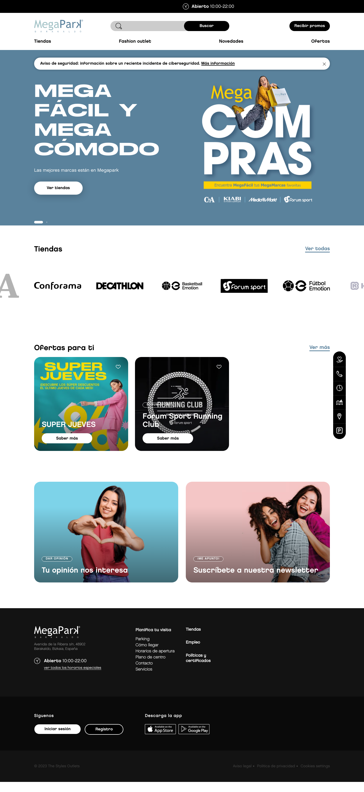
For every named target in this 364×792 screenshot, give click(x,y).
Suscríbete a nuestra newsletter (255, 580)
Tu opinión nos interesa (85, 580)
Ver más (319, 357)
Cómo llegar (146, 655)
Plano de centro (150, 667)
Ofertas (320, 41)
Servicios (143, 679)
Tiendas (42, 41)
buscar (207, 26)
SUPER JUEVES (69, 435)
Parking (142, 649)
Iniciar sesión (57, 739)
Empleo (193, 652)
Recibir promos (309, 26)
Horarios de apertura (154, 661)
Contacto (144, 673)
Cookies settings (315, 776)
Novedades (231, 41)
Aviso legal (242, 776)
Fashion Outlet (135, 41)
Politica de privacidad (276, 776)
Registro (104, 739)
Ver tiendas (58, 202)
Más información (218, 63)
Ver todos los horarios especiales (72, 678)
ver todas (317, 259)
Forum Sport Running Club (182, 431)
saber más (67, 448)
